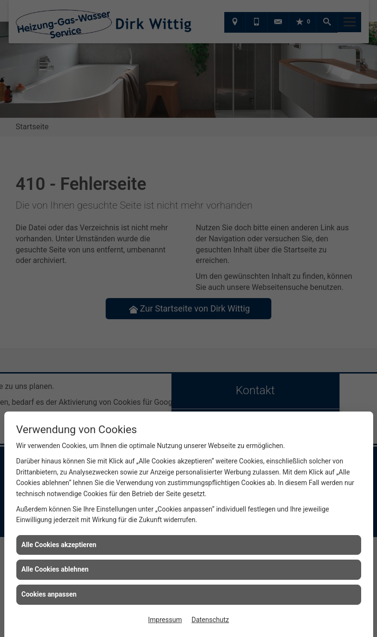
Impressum (165, 620)
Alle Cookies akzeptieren (59, 545)
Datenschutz (210, 620)
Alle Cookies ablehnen (55, 569)
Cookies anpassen (49, 594)
